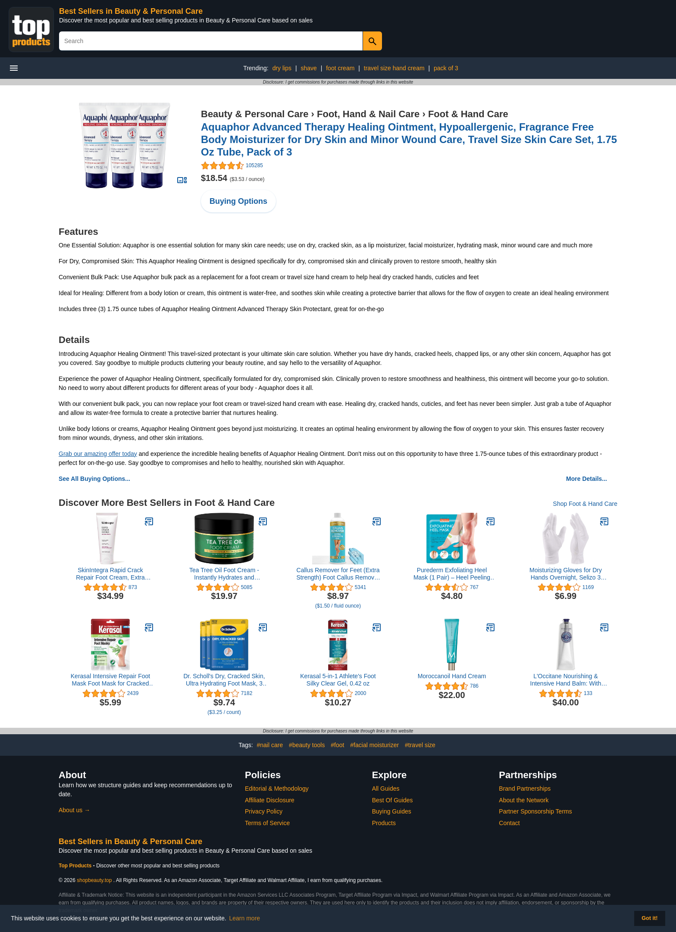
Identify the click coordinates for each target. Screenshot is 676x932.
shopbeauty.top (94, 880)
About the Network (523, 800)
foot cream (340, 68)
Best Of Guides (392, 800)
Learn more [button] (244, 918)
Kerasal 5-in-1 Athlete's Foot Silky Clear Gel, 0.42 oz (338, 680)
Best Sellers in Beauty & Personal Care (131, 11)
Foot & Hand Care (468, 114)
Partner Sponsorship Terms (535, 811)
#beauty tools (307, 745)
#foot (337, 745)
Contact (509, 823)
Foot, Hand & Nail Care (368, 114)
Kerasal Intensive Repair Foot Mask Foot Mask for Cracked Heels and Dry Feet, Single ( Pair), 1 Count (110, 680)
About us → (74, 810)
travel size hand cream (394, 68)
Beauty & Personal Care (254, 114)
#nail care (270, 745)
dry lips (281, 68)
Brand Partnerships (525, 788)
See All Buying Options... (94, 478)
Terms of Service (267, 823)
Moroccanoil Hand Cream (452, 676)
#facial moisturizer (374, 745)
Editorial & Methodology (277, 788)
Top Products (76, 866)
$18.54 (232, 178)
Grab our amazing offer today (98, 453)
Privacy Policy (263, 811)
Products (384, 823)
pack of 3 (446, 68)
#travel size (420, 745)
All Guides (386, 788)
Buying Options (238, 201)
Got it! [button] (649, 918)
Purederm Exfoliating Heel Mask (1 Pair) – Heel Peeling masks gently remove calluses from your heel (452, 574)
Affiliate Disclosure (269, 800)
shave (308, 68)
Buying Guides (391, 811)
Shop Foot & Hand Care (585, 503)
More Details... (586, 478)
